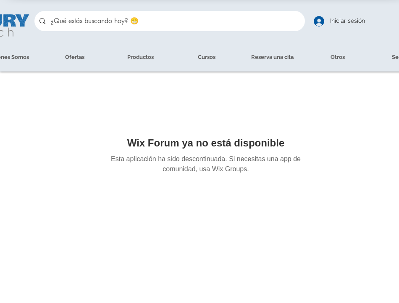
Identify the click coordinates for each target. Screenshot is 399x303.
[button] (337, 57)
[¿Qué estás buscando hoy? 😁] (168, 21)
